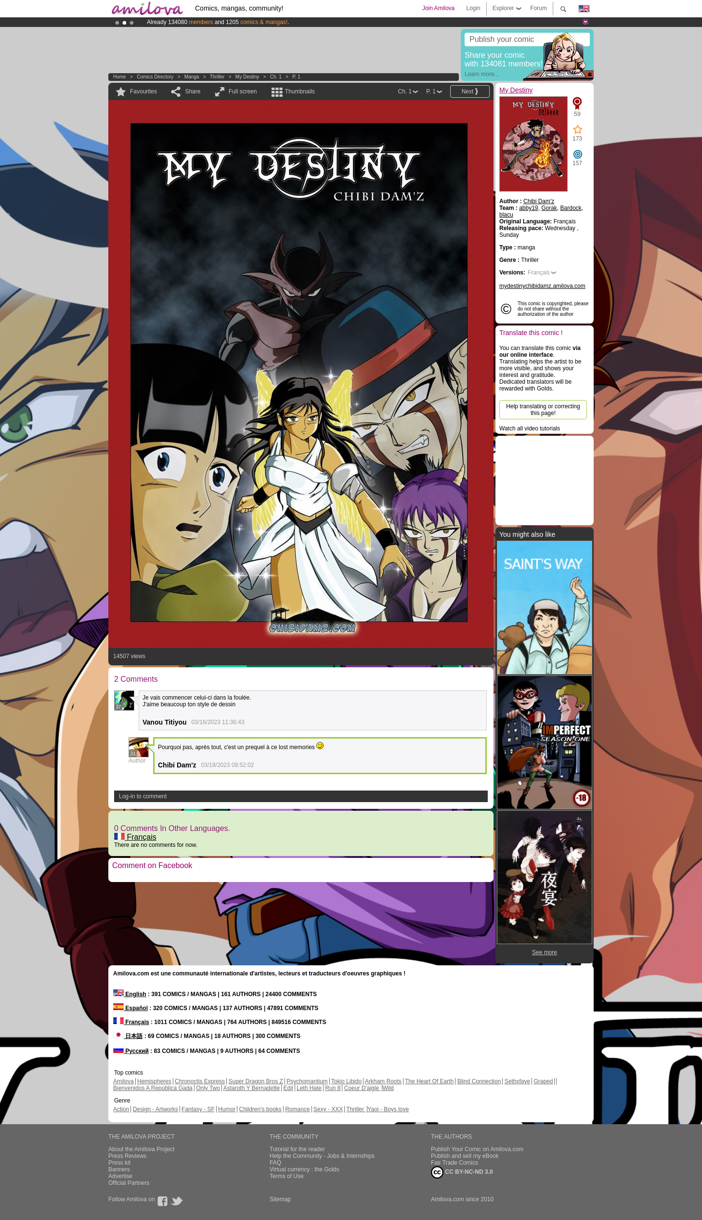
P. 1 (296, 76)
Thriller (218, 76)
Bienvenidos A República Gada (153, 1088)
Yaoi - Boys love (388, 1109)
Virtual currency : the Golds (304, 1169)
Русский (131, 1051)
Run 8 (332, 1088)
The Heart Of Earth (429, 1081)
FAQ (275, 1162)
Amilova (123, 1081)
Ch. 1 (276, 76)
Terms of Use (287, 1176)
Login (473, 8)
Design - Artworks (155, 1109)
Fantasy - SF (198, 1109)
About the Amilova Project (141, 1149)
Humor (226, 1109)
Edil (288, 1088)
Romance (297, 1109)
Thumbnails (300, 91)
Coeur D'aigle (362, 1088)
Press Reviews (127, 1156)
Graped (543, 1081)
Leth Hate (309, 1088)
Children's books (260, 1109)
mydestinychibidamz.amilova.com (542, 286)
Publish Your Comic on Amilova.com (477, 1149)
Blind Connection (479, 1081)
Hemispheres (154, 1081)
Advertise (120, 1176)
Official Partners (128, 1183)
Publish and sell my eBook (465, 1156)
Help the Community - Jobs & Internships (322, 1156)
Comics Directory (155, 76)
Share (192, 91)
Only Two (208, 1088)
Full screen (243, 91)
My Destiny (247, 76)
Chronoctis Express (200, 1081)
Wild (387, 1088)
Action (121, 1109)
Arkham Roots (383, 1081)
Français (135, 837)
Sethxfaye (517, 1081)
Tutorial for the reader (297, 1149)
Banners (119, 1169)
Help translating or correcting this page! (543, 409)
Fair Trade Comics (454, 1162)
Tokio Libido (346, 1081)
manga (191, 76)
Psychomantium (306, 1081)
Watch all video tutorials (529, 428)
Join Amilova (438, 8)
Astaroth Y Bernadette (251, 1088)
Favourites (143, 91)
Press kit (119, 1162)
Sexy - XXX (328, 1109)
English (129, 994)
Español (130, 1008)
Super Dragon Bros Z (255, 1081)
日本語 (128, 1036)
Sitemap (280, 1199)
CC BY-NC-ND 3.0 (462, 1172)
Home (119, 76)
